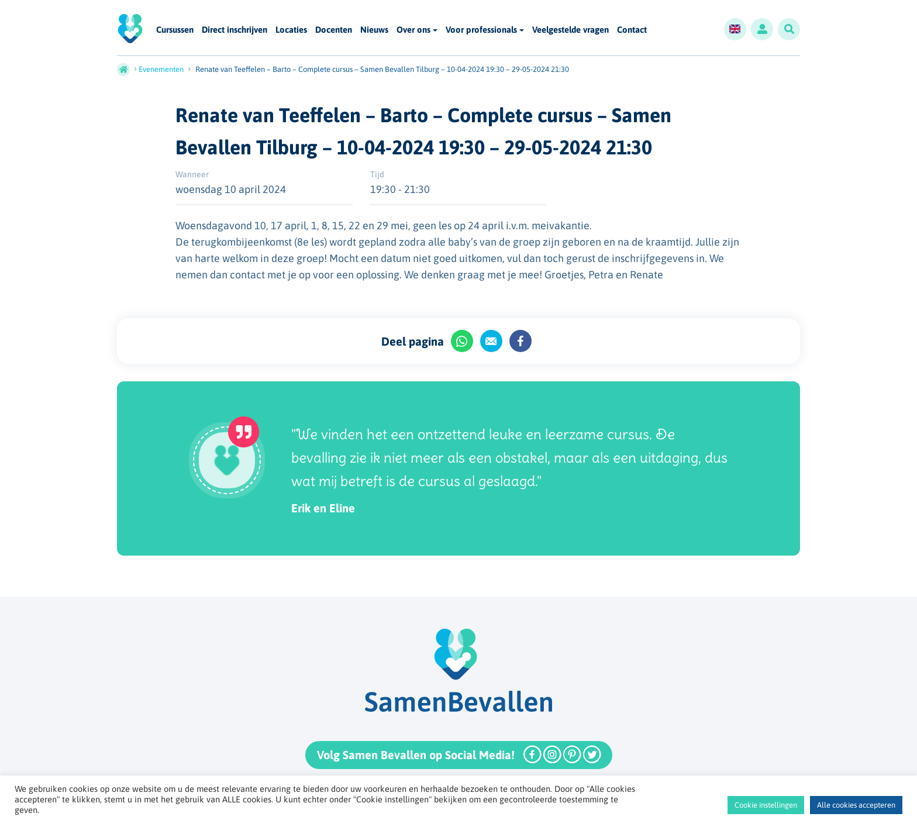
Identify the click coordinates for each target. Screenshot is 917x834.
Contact (632, 30)
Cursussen (175, 30)
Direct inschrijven (234, 30)
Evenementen (161, 69)
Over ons (413, 30)
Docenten (333, 30)
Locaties (291, 30)
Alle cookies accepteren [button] (856, 805)
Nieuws (374, 30)
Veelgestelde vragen (570, 30)
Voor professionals (481, 30)
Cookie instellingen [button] (766, 805)
